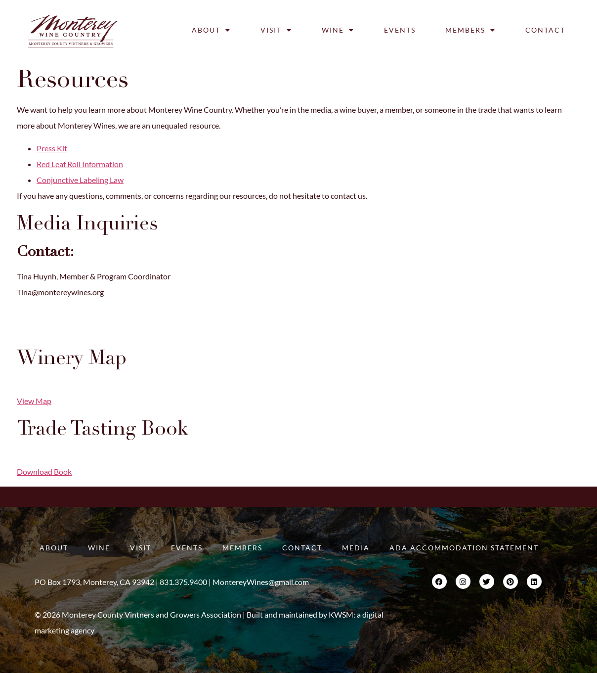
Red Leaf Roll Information (80, 164)
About (211, 30)
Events (400, 30)
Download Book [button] (44, 471)
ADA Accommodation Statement (464, 547)
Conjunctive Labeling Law (80, 179)
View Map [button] (34, 400)
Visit (276, 30)
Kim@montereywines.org (60, 314)
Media (356, 547)
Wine (338, 30)
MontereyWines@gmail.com (261, 581)
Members (470, 30)
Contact (545, 30)
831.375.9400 (40, 330)
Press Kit (52, 148)
